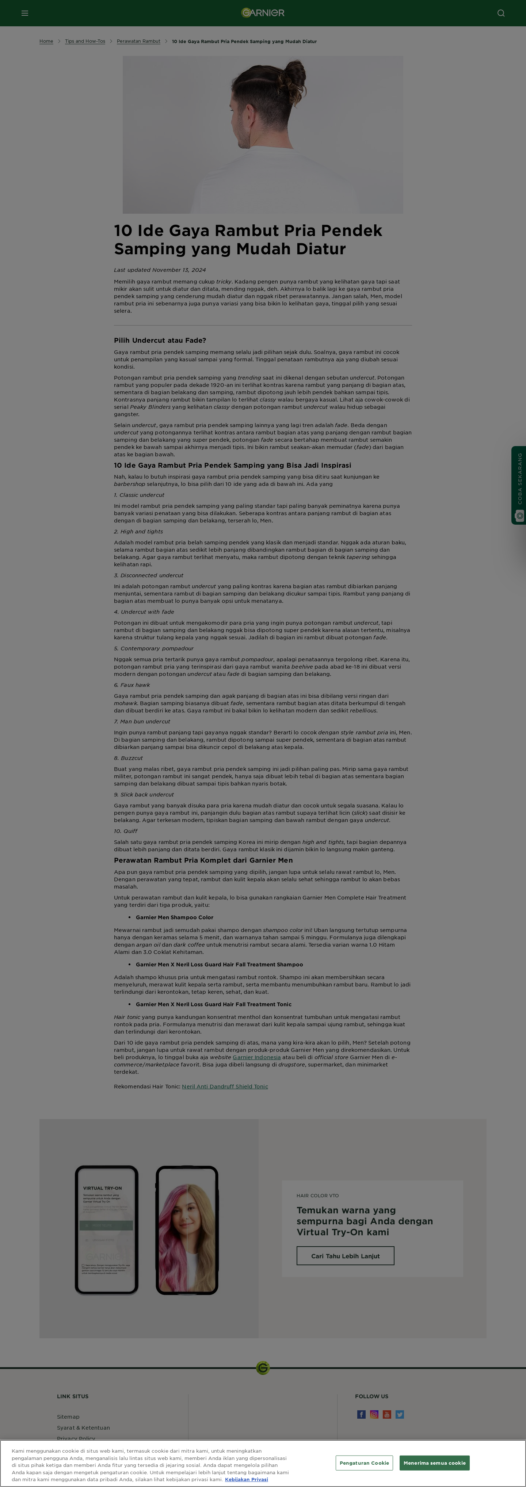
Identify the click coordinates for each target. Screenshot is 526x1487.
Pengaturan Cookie (364, 1462)
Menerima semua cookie (435, 1462)
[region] (263, 1463)
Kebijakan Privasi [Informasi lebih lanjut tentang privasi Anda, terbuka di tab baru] (246, 1479)
